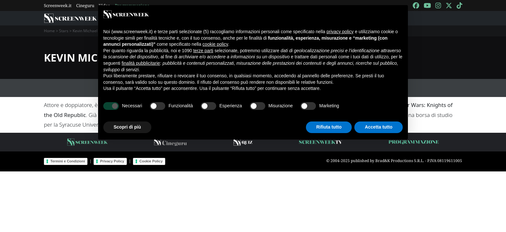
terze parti (203, 50)
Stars (63, 31)
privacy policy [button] (340, 31)
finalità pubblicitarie (141, 63)
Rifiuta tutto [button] (329, 127)
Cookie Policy (151, 161)
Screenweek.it (58, 5)
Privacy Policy (112, 161)
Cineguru (85, 5)
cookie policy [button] (215, 44)
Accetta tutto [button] (378, 127)
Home (49, 31)
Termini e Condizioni (67, 161)
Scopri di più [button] (127, 127)
